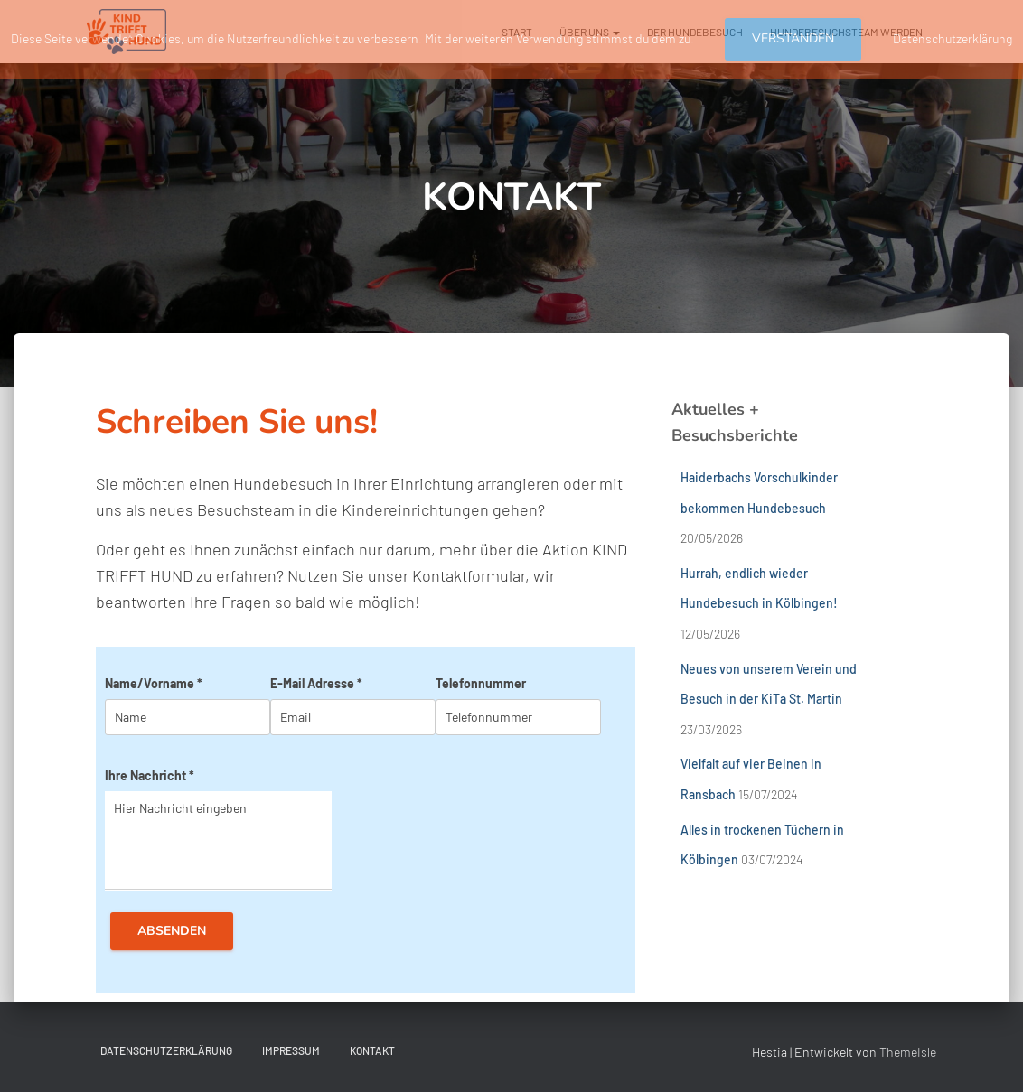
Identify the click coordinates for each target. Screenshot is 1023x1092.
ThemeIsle (907, 1051)
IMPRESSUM (291, 1050)
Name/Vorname (153, 683)
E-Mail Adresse (316, 683)
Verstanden (793, 38)
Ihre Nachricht (149, 775)
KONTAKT (372, 1050)
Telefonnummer (481, 683)
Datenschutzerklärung (952, 38)
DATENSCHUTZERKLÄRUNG (166, 1050)
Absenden (171, 930)
